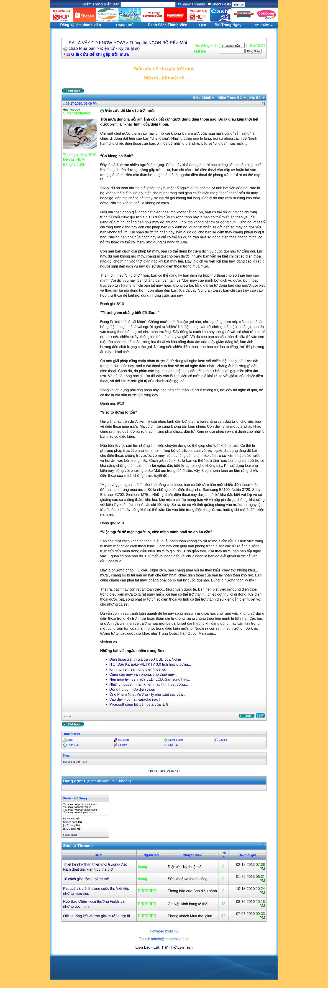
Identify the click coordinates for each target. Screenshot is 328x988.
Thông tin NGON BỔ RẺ (152, 42)
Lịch (202, 25)
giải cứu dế (69, 761)
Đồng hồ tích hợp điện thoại (132, 689)
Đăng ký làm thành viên (80, 25)
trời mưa (82, 761)
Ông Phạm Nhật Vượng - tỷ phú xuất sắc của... (147, 694)
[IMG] (66, 825)
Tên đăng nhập (206, 46)
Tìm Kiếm (261, 25)
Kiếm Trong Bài (230, 97)
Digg (70, 739)
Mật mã (200, 51)
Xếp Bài (255, 97)
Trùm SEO (73, 744)
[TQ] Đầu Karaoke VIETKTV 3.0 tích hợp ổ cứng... (150, 664)
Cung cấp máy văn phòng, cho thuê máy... (143, 674)
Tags (66, 755)
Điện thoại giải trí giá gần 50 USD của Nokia (145, 659)
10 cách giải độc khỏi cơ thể (86, 879)
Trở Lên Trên (181, 947)
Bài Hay (122, 744)
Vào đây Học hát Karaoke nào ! (134, 699)
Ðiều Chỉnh (202, 97)
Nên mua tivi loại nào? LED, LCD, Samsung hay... (149, 679)
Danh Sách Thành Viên (167, 25)
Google (223, 739)
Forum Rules (70, 834)
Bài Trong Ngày (228, 25)
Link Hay (173, 744)
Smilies (67, 822)
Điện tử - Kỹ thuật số (120, 48)
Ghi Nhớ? (256, 46)
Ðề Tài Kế (172, 770)
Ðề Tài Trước (157, 770)
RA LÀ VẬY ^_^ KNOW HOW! (97, 42)
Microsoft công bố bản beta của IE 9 (138, 704)
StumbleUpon (176, 739)
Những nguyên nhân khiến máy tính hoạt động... (148, 684)
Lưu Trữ (160, 947)
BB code (68, 818)
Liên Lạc (143, 947)
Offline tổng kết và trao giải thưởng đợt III (96, 916)
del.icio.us (123, 739)
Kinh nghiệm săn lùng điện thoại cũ (137, 669)
